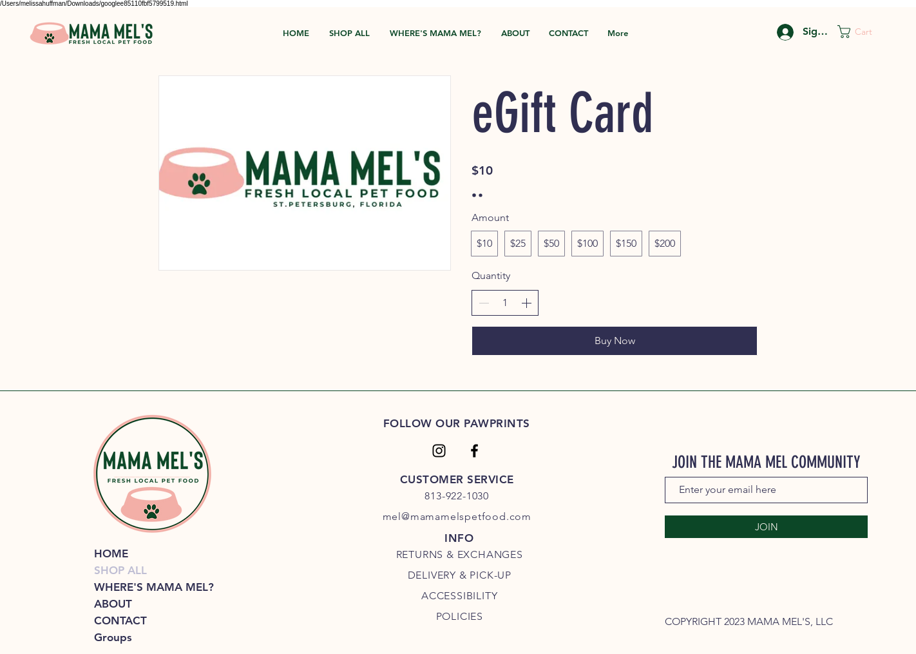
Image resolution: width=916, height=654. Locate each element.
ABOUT (113, 603)
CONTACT (120, 620)
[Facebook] (474, 450)
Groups (113, 637)
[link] (862, 31)
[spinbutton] (505, 303)
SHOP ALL (120, 570)
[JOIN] (766, 526)
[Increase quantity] (526, 303)
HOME (111, 553)
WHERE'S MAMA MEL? (152, 587)
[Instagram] (439, 450)
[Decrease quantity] (483, 303)
